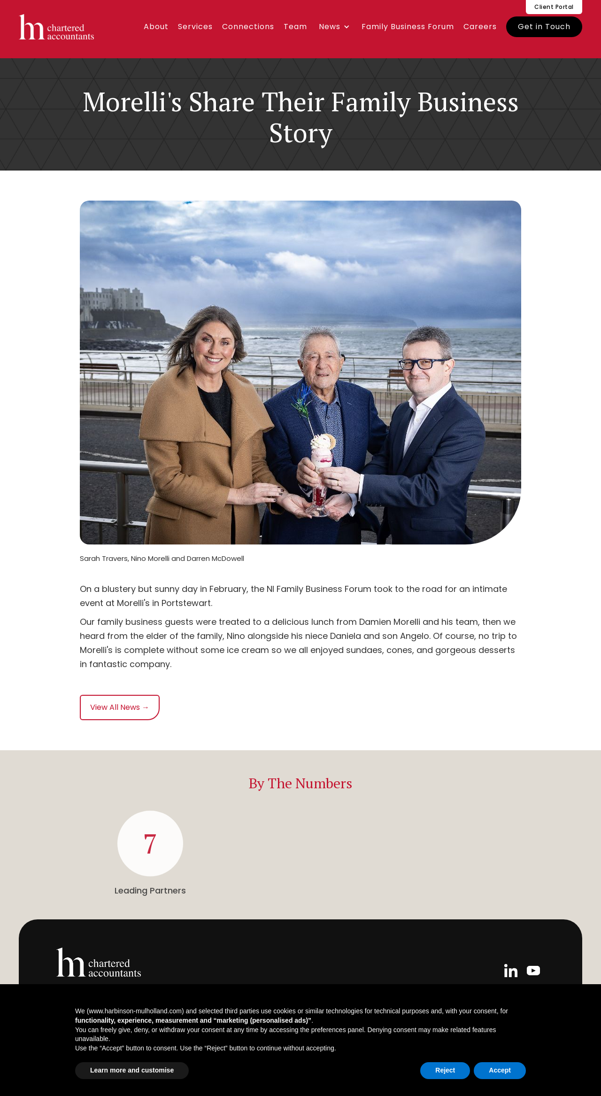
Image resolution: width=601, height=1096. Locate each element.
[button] (334, 26)
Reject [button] (445, 1070)
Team (295, 26)
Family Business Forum (408, 26)
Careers (480, 26)
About (156, 26)
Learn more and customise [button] (132, 1070)
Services (195, 26)
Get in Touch (544, 26)
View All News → (119, 707)
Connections (248, 26)
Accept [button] (500, 1070)
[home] (56, 26)
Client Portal (554, 7)
